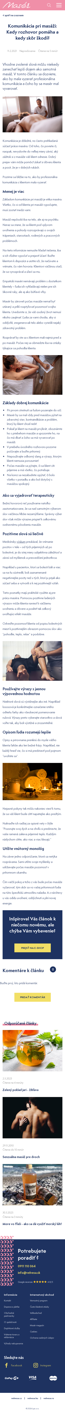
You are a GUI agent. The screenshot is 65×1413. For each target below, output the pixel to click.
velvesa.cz (16, 1398)
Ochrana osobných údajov (42, 1337)
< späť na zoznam (13, 15)
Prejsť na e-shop (32, 948)
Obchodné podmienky (9, 1314)
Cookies (33, 1331)
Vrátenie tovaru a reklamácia (11, 1336)
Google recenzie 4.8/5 (35, 1281)
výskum (21, 542)
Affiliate (33, 1319)
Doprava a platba (11, 1306)
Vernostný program (38, 1300)
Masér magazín (37, 1325)
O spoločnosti (10, 1322)
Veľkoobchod (36, 1313)
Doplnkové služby (12, 1328)
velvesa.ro (49, 1398)
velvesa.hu (32, 1398)
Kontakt (7, 1300)
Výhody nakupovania (13, 1343)
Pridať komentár (32, 997)
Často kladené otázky (39, 1306)
